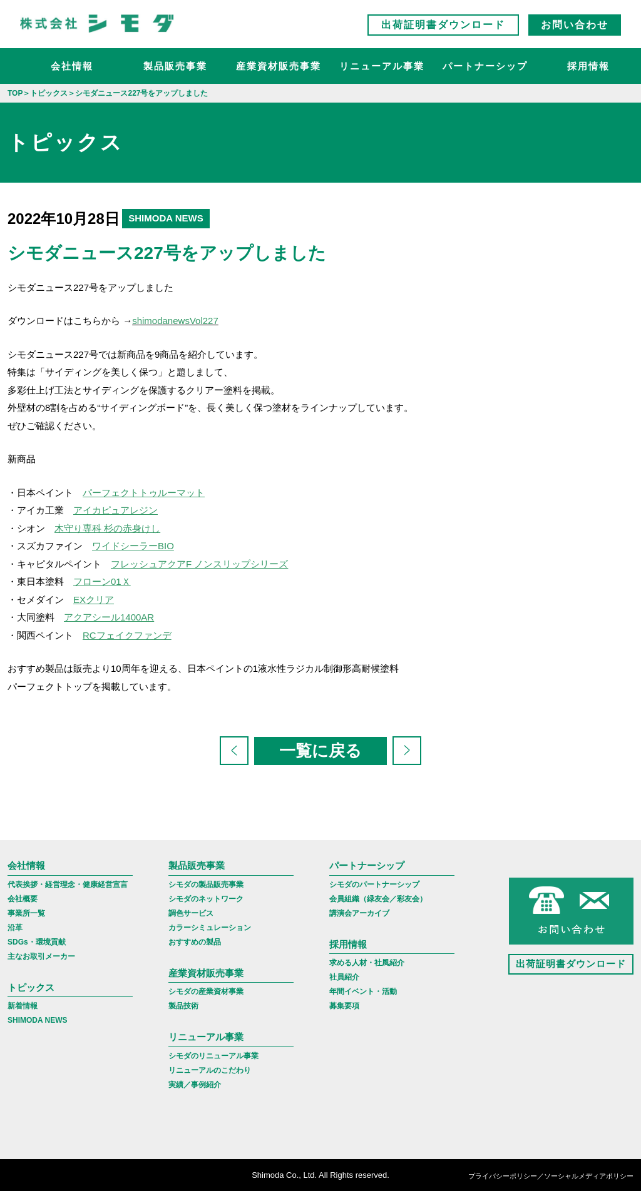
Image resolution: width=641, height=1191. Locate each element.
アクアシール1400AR (109, 617)
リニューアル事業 (381, 66)
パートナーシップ (485, 66)
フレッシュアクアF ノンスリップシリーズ (199, 564)
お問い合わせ (574, 24)
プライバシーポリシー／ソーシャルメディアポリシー (550, 1176)
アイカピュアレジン (115, 510)
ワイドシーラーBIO (133, 545)
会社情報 (72, 66)
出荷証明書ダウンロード (443, 24)
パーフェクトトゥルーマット (144, 492)
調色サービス (190, 913)
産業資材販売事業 (278, 66)
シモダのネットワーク (206, 899)
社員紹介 (344, 977)
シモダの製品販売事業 (206, 884)
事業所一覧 (26, 913)
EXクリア (93, 599)
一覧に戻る (320, 750)
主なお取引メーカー (41, 956)
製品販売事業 (175, 66)
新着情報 (23, 1005)
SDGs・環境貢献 (37, 942)
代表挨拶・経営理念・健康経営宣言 (68, 884)
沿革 (15, 927)
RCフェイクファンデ (127, 635)
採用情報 (588, 66)
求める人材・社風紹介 (366, 962)
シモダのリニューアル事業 (213, 1056)
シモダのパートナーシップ (374, 884)
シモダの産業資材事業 (206, 991)
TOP (15, 93)
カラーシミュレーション (209, 927)
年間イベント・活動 (363, 991)
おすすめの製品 (194, 942)
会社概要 (23, 899)
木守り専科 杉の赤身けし (107, 528)
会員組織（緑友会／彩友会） (378, 899)
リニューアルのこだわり (209, 1070)
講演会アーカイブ (359, 913)
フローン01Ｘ (102, 581)
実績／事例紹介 (194, 1084)
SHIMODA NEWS (38, 1020)
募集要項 (344, 1005)
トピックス (31, 987)
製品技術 (183, 1005)
